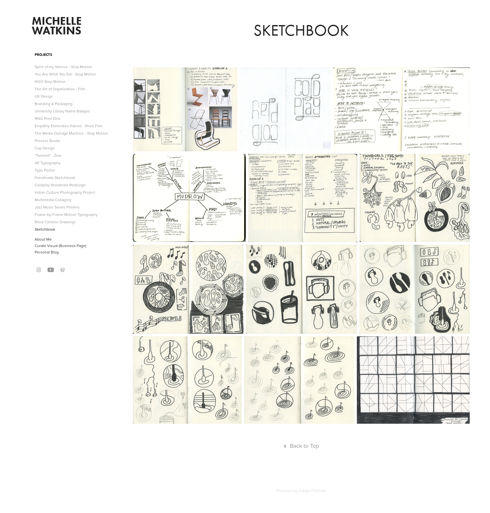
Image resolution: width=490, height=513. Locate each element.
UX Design (44, 96)
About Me (43, 239)
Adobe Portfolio (312, 490)
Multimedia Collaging (53, 199)
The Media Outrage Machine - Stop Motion (71, 133)
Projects (43, 54)
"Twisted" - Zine (48, 155)
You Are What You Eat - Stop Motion (65, 74)
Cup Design (45, 148)
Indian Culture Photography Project (65, 192)
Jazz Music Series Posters (57, 207)
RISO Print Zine (48, 118)
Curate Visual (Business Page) (60, 245)
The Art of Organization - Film (60, 89)
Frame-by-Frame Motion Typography (66, 214)
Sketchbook (45, 229)
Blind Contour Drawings (55, 222)
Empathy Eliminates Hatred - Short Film (68, 125)
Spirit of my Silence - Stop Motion (63, 66)
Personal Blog (47, 252)
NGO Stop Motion (50, 81)
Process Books (47, 140)
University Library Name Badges (62, 111)
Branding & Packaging (54, 103)
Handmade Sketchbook (55, 177)
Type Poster (45, 170)
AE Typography (48, 162)
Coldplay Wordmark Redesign (60, 185)
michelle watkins (58, 25)
